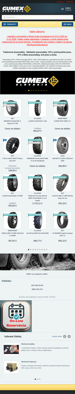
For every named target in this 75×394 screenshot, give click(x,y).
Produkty (10, 24)
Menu (67, 24)
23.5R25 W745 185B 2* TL (62, 121)
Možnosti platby (28, 344)
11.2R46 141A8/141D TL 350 (37, 121)
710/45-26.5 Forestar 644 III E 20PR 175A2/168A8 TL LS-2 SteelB (37, 198)
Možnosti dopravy (28, 362)
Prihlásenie (60, 1)
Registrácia (69, 1)
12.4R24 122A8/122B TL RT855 (12, 196)
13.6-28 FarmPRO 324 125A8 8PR (37, 233)
